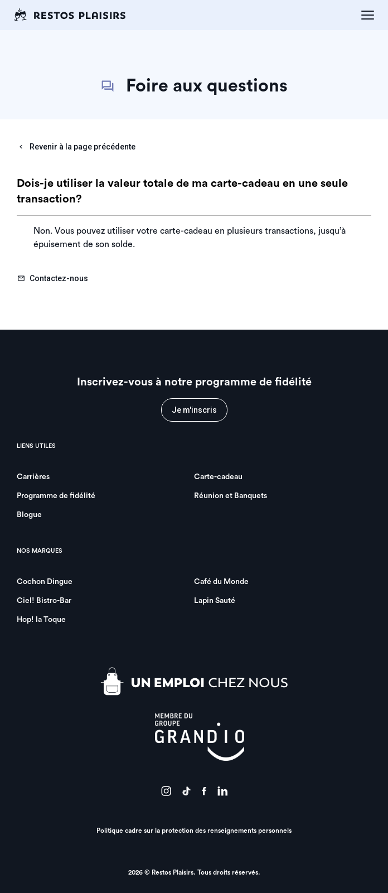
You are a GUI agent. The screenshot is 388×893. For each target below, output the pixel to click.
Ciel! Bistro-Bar (44, 601)
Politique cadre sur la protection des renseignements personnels (194, 830)
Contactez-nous (52, 278)
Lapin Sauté (214, 601)
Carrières (33, 477)
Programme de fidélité (56, 496)
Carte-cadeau (218, 477)
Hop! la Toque (41, 620)
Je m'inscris (194, 410)
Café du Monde (221, 582)
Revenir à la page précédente (76, 146)
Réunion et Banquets (230, 496)
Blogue (29, 515)
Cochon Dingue (44, 582)
